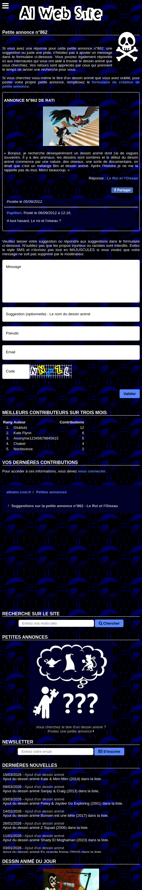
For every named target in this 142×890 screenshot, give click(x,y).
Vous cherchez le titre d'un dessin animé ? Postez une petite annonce (71, 686)
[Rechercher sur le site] (56, 623)
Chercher (109, 623)
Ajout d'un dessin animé (44, 775)
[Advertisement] (71, 566)
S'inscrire (109, 751)
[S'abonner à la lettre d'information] (55, 751)
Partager (122, 190)
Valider (129, 394)
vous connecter (92, 471)
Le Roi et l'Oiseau (122, 178)
